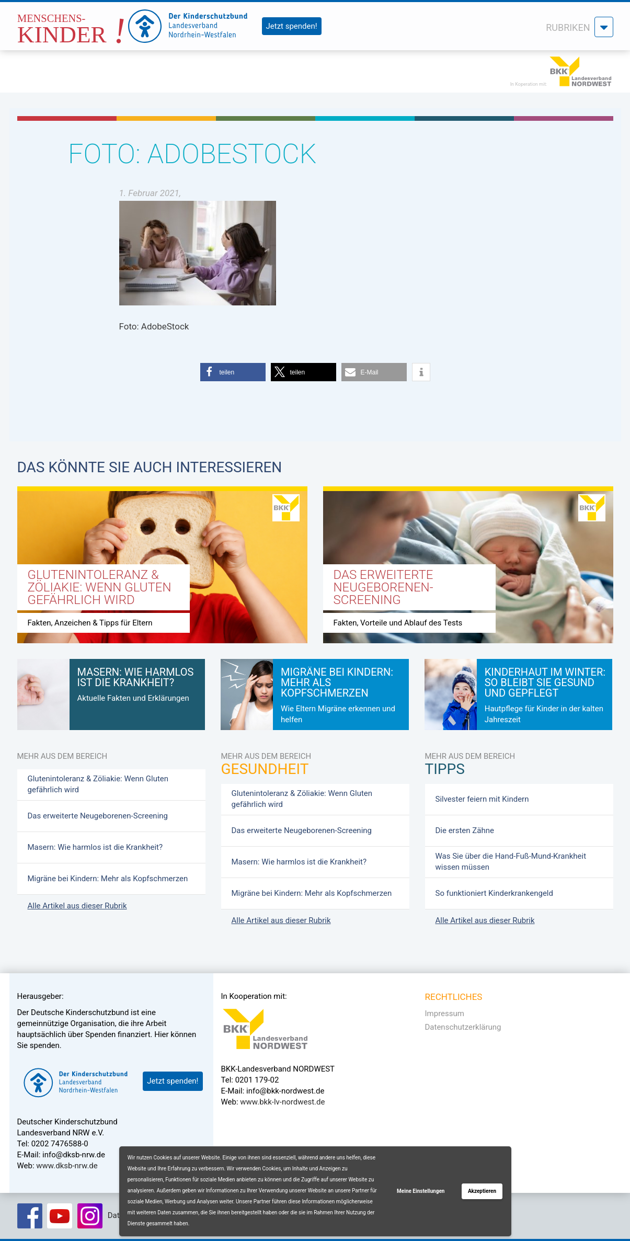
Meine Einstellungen (420, 1191)
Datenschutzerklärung (463, 1027)
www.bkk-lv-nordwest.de (282, 1102)
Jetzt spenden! (291, 26)
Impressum (444, 1013)
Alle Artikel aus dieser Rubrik (77, 905)
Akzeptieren (482, 1191)
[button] (233, 372)
